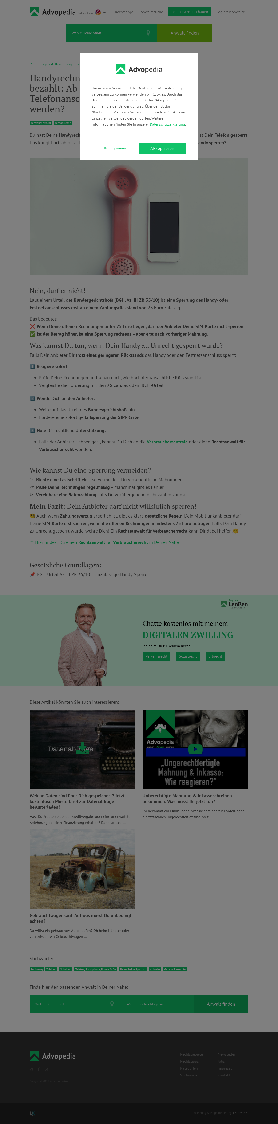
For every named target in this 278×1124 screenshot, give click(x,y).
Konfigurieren (115, 148)
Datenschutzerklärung (167, 124)
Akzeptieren (162, 148)
